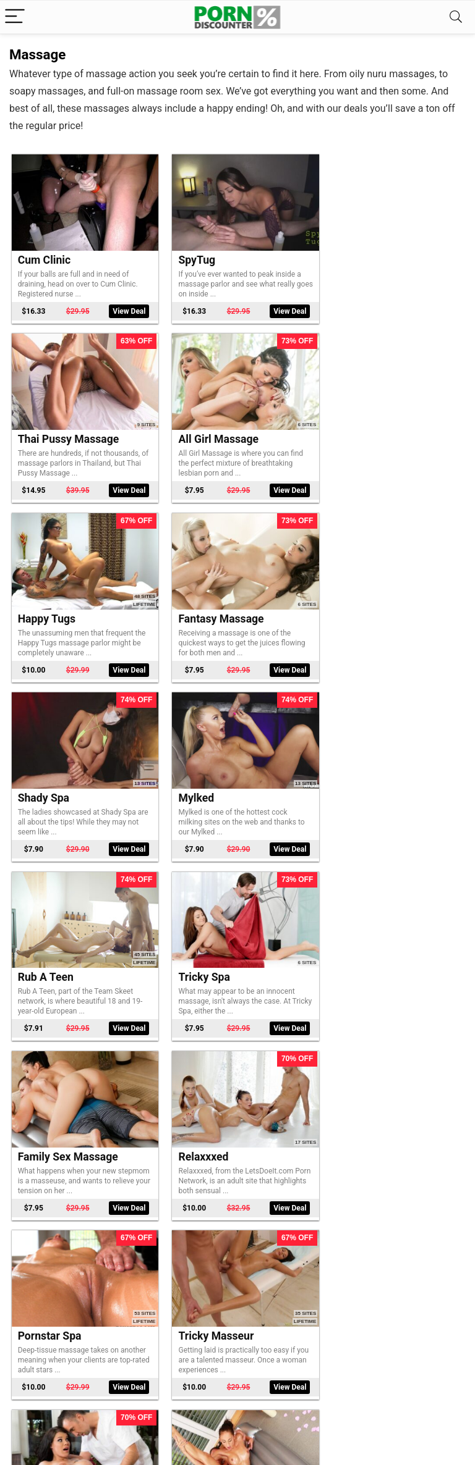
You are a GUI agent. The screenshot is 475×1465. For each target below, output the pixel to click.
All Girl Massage (58, 431)
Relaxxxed (353, 781)
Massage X (200, 1131)
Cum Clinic (44, 256)
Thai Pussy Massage (379, 256)
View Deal (124, 307)
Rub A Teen (356, 606)
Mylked (191, 606)
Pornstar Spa (50, 956)
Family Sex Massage (223, 781)
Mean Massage (365, 1131)
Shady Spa (43, 606)
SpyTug (191, 256)
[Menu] (15, 17)
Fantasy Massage (371, 431)
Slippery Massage (61, 1131)
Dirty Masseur (362, 956)
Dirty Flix (39, 1306)
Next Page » (258, 1396)
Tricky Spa (43, 781)
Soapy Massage (211, 1306)
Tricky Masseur (211, 956)
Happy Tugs (202, 431)
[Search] (456, 17)
